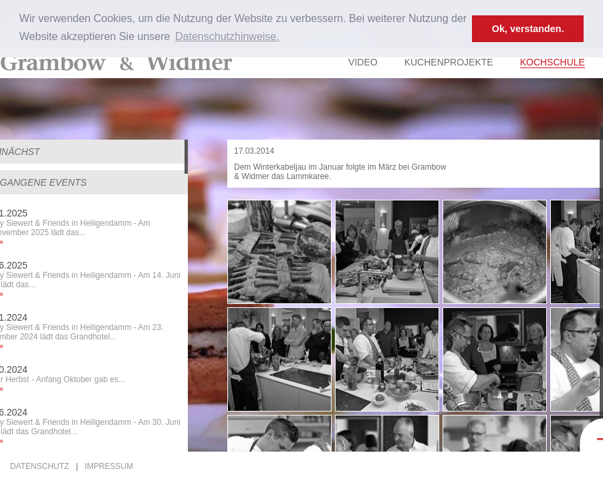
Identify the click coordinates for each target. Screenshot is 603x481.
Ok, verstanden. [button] (528, 28)
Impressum (109, 466)
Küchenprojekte (448, 62)
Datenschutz (39, 466)
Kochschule (552, 62)
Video (363, 62)
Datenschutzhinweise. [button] (227, 36)
